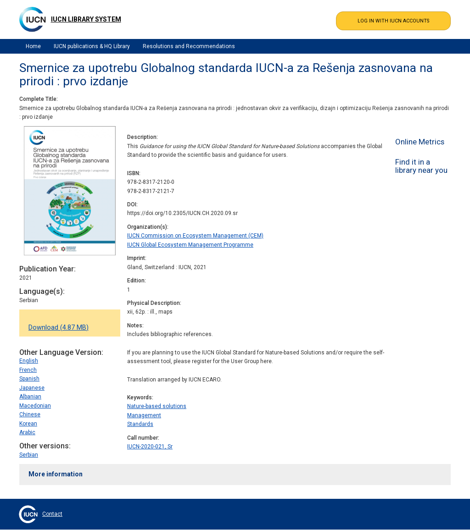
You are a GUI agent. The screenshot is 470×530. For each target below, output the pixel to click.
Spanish (29, 378)
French (28, 370)
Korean (28, 423)
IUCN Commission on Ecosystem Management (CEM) (195, 235)
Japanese (32, 388)
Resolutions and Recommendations (189, 46)
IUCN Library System (86, 19)
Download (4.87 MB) (58, 327)
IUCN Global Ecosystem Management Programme (190, 245)
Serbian (28, 455)
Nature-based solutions (156, 406)
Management (144, 415)
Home (33, 46)
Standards (140, 424)
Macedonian (35, 406)
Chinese (29, 414)
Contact (52, 514)
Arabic (27, 432)
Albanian (30, 396)
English (28, 361)
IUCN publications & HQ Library (92, 46)
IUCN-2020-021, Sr (150, 446)
